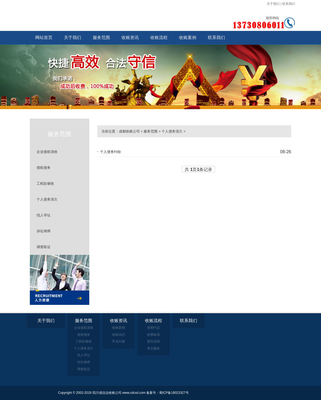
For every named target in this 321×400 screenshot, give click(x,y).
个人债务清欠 (47, 199)
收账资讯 (130, 37)
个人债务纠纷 (110, 152)
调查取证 (44, 247)
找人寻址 (44, 215)
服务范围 (101, 37)
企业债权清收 (47, 152)
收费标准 (153, 335)
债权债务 (44, 168)
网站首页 (43, 37)
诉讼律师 (44, 231)
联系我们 (288, 4)
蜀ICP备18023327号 (173, 393)
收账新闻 (118, 328)
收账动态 (118, 335)
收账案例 (187, 37)
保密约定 (153, 328)
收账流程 (158, 37)
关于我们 (273, 4)
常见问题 (118, 341)
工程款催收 (45, 183)
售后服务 (153, 348)
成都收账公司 (129, 131)
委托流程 (153, 341)
